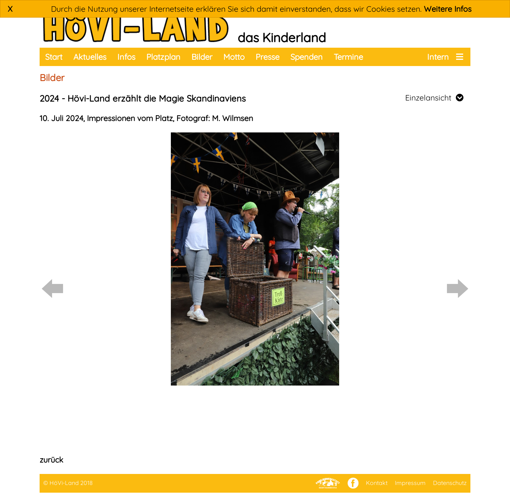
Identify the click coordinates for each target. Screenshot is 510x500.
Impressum (410, 482)
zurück (51, 459)
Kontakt (377, 482)
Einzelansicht (434, 97)
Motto (234, 57)
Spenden (306, 57)
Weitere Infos (448, 9)
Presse (267, 57)
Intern (438, 57)
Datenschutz (450, 482)
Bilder (201, 57)
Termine (348, 57)
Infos (126, 57)
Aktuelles (89, 57)
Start (53, 57)
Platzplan (163, 57)
